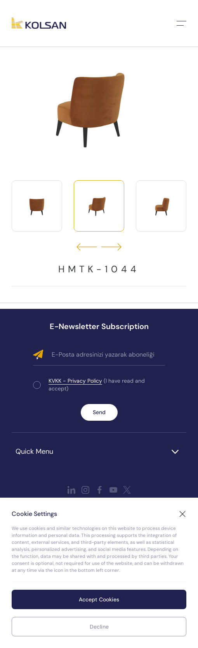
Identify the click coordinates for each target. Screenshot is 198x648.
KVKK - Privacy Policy (75, 380)
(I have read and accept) (97, 384)
